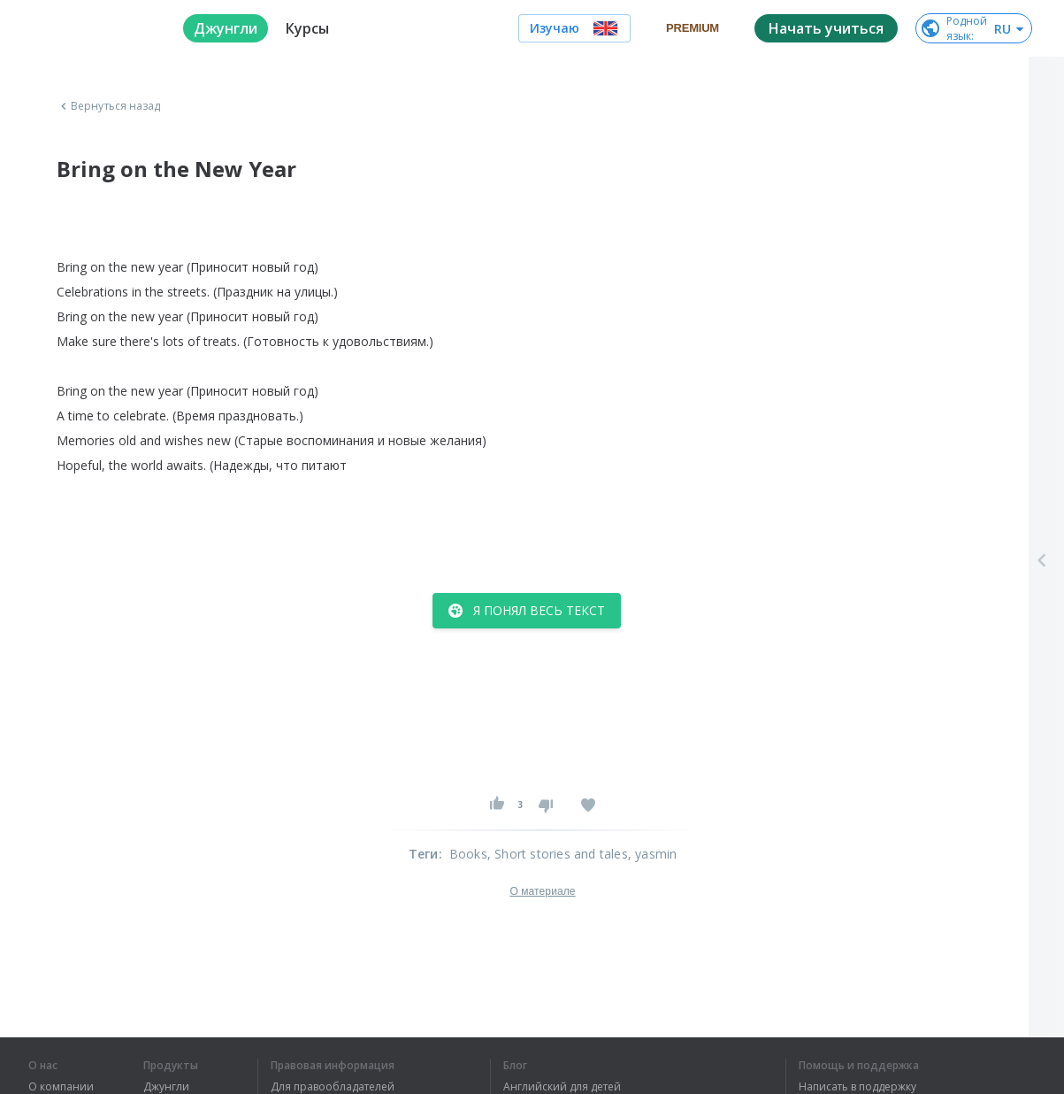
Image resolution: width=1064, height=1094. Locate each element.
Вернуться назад (109, 106)
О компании (61, 1087)
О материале (542, 891)
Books (468, 853)
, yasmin (652, 853)
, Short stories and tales (557, 853)
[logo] (91, 28)
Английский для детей (562, 1087)
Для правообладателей (332, 1087)
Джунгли (166, 1087)
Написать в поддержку (857, 1087)
